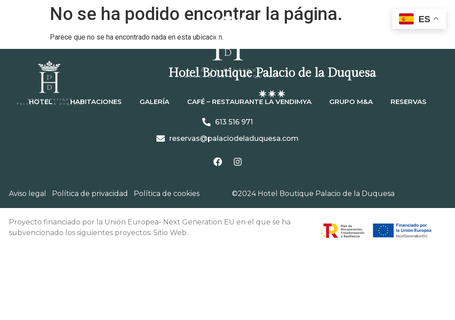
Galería (154, 101)
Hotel (40, 101)
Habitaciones (96, 101)
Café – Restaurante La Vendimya (249, 101)
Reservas (409, 101)
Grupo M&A (351, 101)
